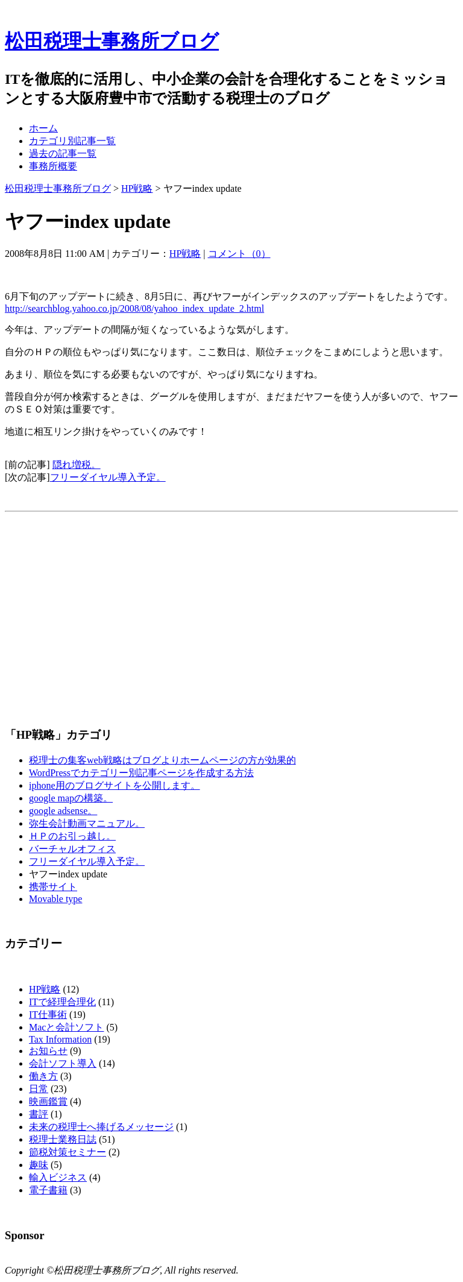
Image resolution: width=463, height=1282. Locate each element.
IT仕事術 (48, 1014)
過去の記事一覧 (62, 153)
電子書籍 (48, 1190)
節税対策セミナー (67, 1152)
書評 (38, 1114)
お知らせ (48, 1051)
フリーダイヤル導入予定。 (108, 477)
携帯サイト (53, 887)
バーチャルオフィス (72, 849)
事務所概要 (53, 166)
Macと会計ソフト (66, 1027)
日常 (38, 1089)
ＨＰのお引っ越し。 (72, 836)
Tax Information (60, 1039)
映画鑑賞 (48, 1101)
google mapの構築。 (71, 798)
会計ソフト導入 (62, 1063)
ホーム (43, 128)
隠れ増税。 (76, 464)
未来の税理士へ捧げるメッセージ (101, 1127)
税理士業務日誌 (62, 1139)
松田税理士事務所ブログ (112, 41)
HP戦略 (137, 188)
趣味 (38, 1165)
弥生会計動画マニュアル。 (87, 823)
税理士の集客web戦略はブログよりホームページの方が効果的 (162, 760)
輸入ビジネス (58, 1177)
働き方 (43, 1076)
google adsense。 (63, 811)
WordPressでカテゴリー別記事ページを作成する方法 (141, 773)
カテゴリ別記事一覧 (72, 141)
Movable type (55, 899)
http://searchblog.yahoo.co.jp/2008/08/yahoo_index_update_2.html (134, 308)
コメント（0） (239, 253)
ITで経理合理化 (62, 1002)
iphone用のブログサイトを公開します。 (114, 785)
